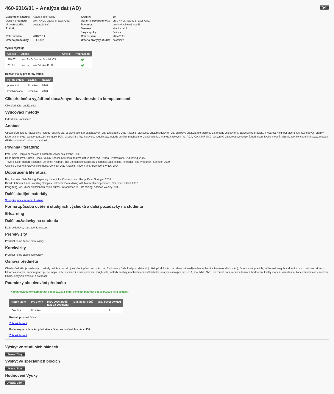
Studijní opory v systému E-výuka (24, 200)
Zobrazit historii (18, 323)
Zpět (324, 7)
